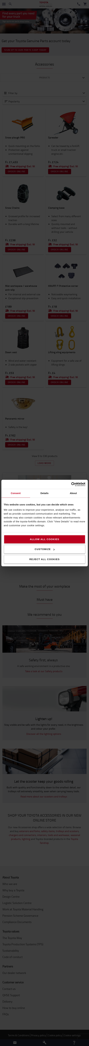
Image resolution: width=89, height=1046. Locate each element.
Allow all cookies (44, 539)
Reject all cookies (44, 559)
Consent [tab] (16, 493)
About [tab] (73, 493)
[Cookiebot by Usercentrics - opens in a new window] (71, 484)
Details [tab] (45, 493)
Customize (45, 549)
